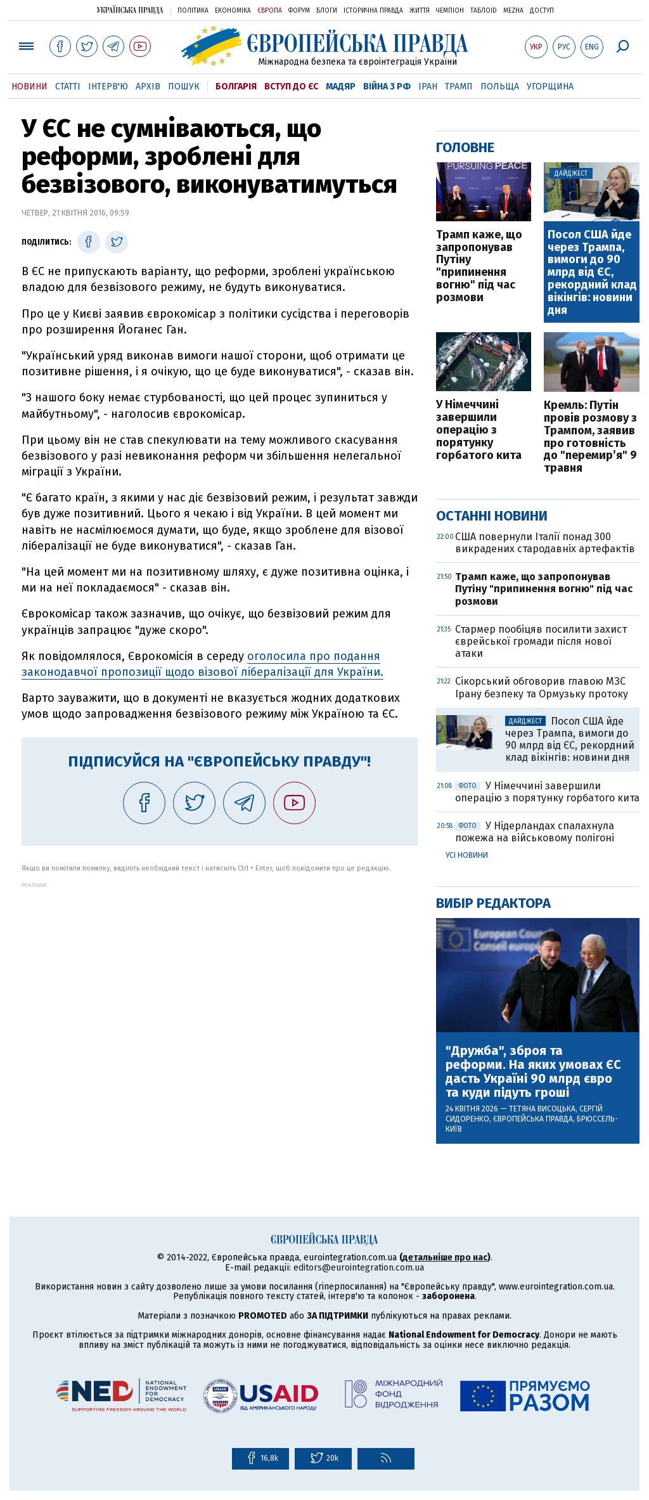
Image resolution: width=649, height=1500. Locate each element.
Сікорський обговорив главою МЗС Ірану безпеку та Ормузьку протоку (541, 687)
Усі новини (467, 855)
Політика (193, 11)
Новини (29, 86)
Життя (419, 11)
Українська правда (130, 10)
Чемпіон (450, 11)
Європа (269, 11)
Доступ (542, 11)
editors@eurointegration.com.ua (358, 1267)
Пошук (184, 86)
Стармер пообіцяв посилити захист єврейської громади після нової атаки (541, 641)
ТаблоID (483, 11)
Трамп (459, 86)
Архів (148, 86)
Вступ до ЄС (291, 86)
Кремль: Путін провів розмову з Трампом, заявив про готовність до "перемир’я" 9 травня (590, 437)
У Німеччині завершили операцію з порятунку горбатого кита (479, 430)
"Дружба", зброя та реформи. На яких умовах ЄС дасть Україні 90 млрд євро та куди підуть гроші (533, 1071)
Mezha (513, 11)
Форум (299, 11)
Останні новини (492, 515)
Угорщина (550, 86)
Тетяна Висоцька (542, 1108)
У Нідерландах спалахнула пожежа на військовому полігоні (534, 832)
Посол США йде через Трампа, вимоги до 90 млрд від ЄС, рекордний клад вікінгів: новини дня (592, 273)
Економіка (233, 11)
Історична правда (373, 11)
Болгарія (236, 86)
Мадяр (341, 86)
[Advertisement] (220, 977)
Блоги (326, 11)
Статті (67, 86)
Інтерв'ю (108, 86)
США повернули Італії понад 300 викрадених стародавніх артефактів (545, 543)
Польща (499, 86)
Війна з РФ (387, 86)
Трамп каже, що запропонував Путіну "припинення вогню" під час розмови (479, 266)
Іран (427, 86)
